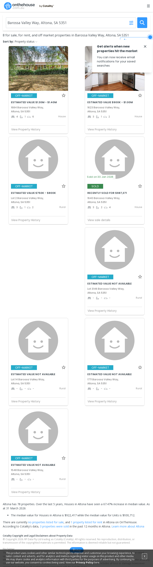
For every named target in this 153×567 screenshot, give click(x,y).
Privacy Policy (85, 562)
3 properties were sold (54, 526)
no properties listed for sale (46, 522)
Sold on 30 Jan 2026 (100, 177)
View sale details (99, 220)
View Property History (27, 129)
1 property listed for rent (86, 522)
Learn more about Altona (128, 526)
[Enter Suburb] (71, 22)
